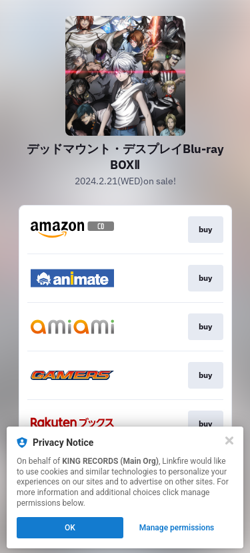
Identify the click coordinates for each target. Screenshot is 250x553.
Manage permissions (177, 527)
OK (70, 527)
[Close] (229, 440)
